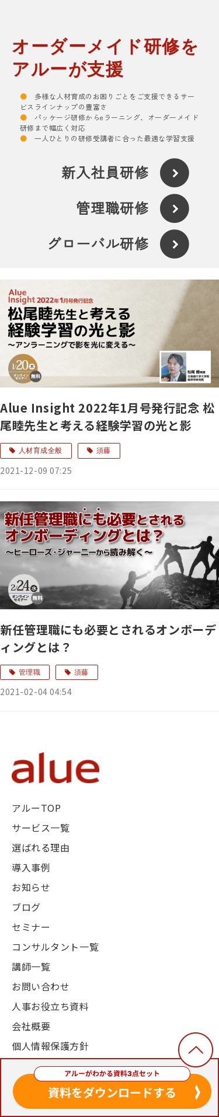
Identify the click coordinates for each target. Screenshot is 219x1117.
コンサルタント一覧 (55, 947)
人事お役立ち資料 (50, 1006)
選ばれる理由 (40, 847)
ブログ (26, 907)
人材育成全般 (40, 450)
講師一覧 (31, 966)
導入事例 (31, 867)
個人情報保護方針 (50, 1046)
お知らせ (31, 887)
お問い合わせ (40, 986)
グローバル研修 (98, 244)
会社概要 (31, 1026)
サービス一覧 (40, 828)
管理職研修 (112, 209)
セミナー (31, 927)
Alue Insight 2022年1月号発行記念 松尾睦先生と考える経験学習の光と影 (107, 416)
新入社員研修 (105, 173)
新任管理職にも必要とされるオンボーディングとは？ (108, 638)
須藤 (103, 450)
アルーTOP (36, 808)
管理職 (30, 672)
